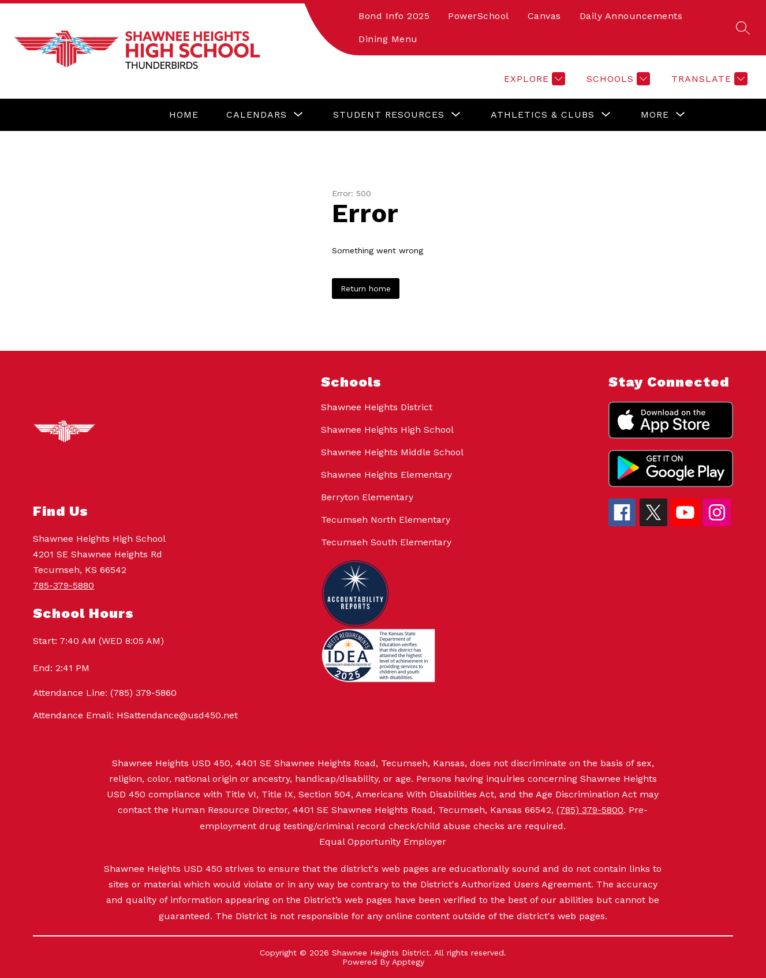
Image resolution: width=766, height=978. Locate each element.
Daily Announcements (631, 15)
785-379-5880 (63, 585)
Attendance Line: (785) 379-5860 (105, 692)
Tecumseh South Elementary (386, 542)
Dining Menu (388, 38)
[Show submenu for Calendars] (256, 115)
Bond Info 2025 (393, 15)
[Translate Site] (708, 79)
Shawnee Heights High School (387, 429)
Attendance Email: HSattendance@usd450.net (135, 715)
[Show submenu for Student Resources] (388, 115)
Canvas (544, 15)
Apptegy (408, 961)
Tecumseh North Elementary (385, 519)
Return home (366, 288)
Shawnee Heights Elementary (386, 474)
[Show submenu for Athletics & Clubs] (543, 115)
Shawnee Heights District (376, 407)
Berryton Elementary (367, 497)
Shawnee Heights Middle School (392, 452)
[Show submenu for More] (655, 115)
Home (184, 114)
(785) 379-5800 (589, 809)
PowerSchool (478, 15)
